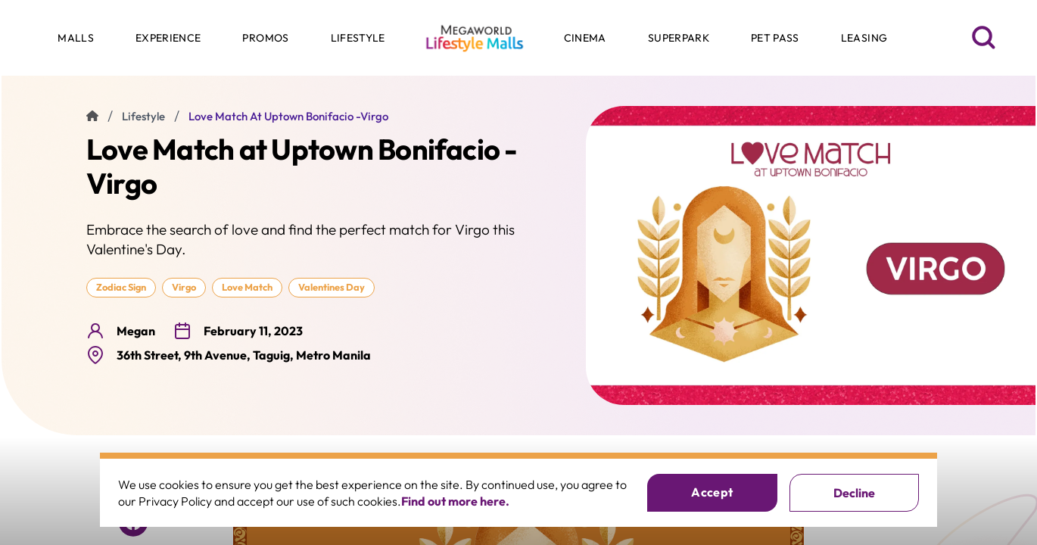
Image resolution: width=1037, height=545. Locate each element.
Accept (712, 492)
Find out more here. (455, 501)
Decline (854, 492)
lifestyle (143, 116)
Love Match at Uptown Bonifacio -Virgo (288, 116)
